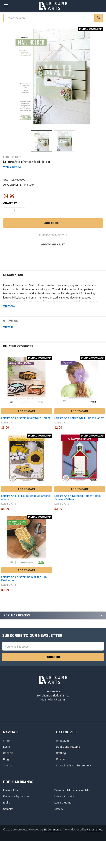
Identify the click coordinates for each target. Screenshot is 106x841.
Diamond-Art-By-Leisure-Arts (71, 790)
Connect (8, 753)
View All (59, 808)
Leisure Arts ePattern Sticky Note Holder (25, 417)
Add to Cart (26, 411)
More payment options (53, 234)
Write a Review (12, 167)
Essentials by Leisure (16, 796)
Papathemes (94, 829)
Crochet (61, 759)
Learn (6, 746)
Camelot (8, 808)
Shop (6, 740)
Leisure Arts (10, 790)
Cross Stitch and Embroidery (73, 765)
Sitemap (8, 765)
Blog (6, 759)
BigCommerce (52, 829)
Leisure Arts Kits (64, 796)
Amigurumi (62, 740)
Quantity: (10, 203)
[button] (53, 244)
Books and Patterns (68, 746)
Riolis (6, 802)
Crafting (61, 753)
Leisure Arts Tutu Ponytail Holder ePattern (79, 417)
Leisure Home (62, 802)
